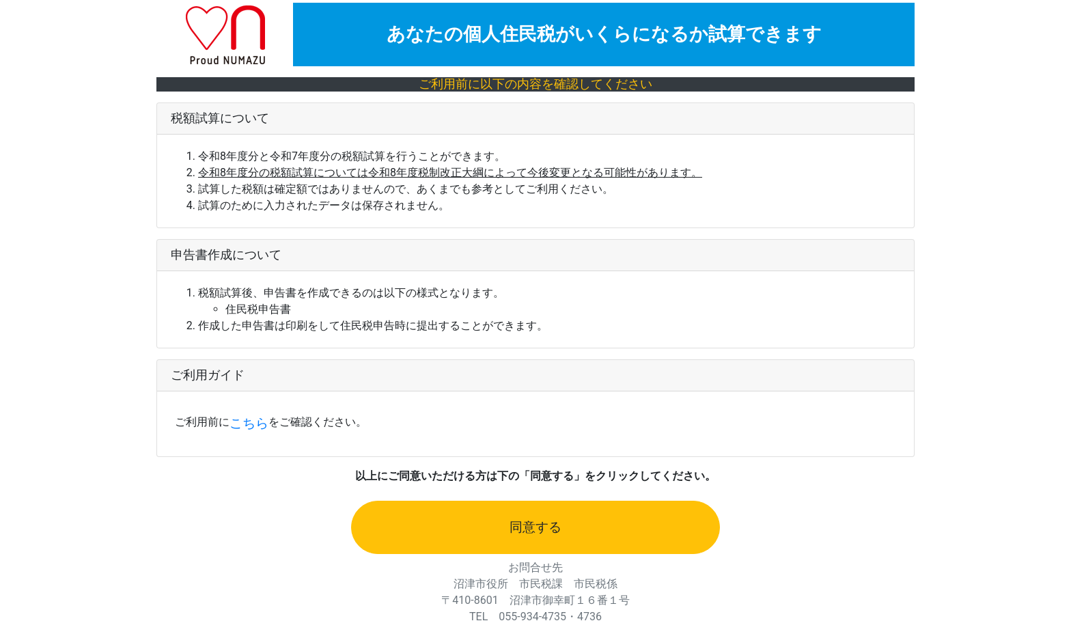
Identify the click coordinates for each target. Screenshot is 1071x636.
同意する (535, 527)
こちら (249, 423)
